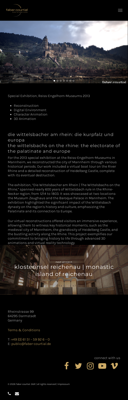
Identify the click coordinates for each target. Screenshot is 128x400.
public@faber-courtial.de (31, 344)
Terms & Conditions (24, 330)
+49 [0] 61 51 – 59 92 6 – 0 (30, 339)
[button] (120, 10)
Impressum (64, 384)
